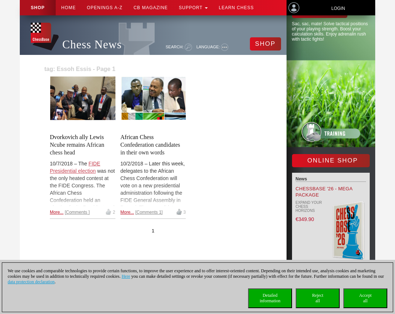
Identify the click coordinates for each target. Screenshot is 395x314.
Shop (38, 7)
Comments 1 (149, 212)
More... (56, 212)
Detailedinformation (270, 298)
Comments (77, 212)
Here (126, 276)
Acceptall (365, 298)
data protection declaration (31, 281)
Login (338, 8)
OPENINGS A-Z (104, 7)
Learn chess (236, 7)
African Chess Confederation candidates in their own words (150, 145)
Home (68, 7)
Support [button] (193, 7)
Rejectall (318, 298)
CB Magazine (150, 7)
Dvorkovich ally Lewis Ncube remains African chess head (77, 145)
